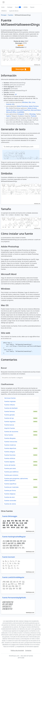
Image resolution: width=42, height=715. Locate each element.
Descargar (21, 69)
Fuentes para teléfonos (11, 472)
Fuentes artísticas (9, 458)
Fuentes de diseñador (11, 408)
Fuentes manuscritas (10, 442)
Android (8, 104)
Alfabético (4, 11)
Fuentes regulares (9, 421)
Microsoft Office (11, 112)
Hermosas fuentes (10, 398)
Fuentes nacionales (10, 500)
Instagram (21, 114)
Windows (25, 102)
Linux (33, 102)
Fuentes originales (10, 401)
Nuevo (18, 7)
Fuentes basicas (9, 425)
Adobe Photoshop (22, 106)
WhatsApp (32, 114)
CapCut (8, 116)
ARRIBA (26, 7)
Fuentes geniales (9, 415)
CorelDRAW (20, 112)
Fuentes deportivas (10, 448)
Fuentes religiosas (9, 494)
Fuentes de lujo (9, 418)
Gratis (3, 7)
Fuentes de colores (10, 504)
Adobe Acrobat (32, 108)
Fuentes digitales (9, 462)
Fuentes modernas (10, 445)
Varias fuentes (8, 435)
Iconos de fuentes (9, 465)
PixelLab (33, 116)
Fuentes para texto (10, 468)
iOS (13, 104)
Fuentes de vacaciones (11, 431)
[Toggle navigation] (3, 2)
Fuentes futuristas (10, 455)
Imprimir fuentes (9, 428)
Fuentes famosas (9, 411)
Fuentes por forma (10, 490)
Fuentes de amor (9, 497)
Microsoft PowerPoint (23, 110)
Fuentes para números (11, 475)
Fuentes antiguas (9, 452)
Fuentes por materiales (11, 487)
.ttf (15, 94)
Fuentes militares (9, 405)
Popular (32, 7)
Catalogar (9, 7)
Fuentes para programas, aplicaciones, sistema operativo (16, 479)
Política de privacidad (17, 650)
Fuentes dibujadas (10, 438)
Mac (30, 102)
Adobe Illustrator (11, 110)
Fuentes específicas (10, 484)
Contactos (28, 650)
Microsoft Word (36, 110)
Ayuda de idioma (13, 11)
